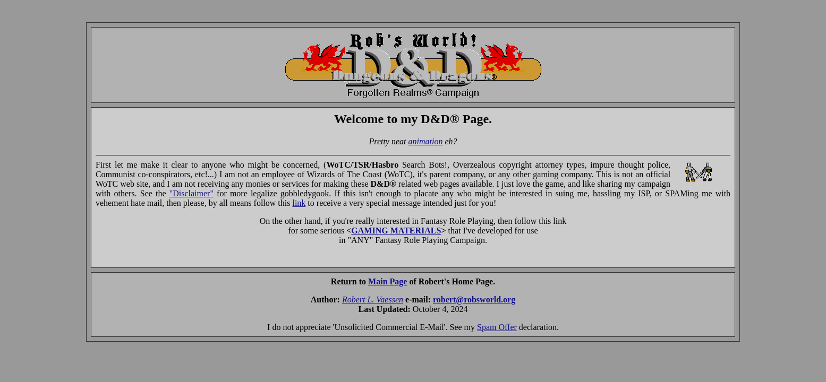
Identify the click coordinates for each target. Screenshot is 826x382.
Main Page (387, 281)
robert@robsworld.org (474, 299)
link (298, 202)
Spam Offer (497, 327)
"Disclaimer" (191, 193)
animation (425, 141)
